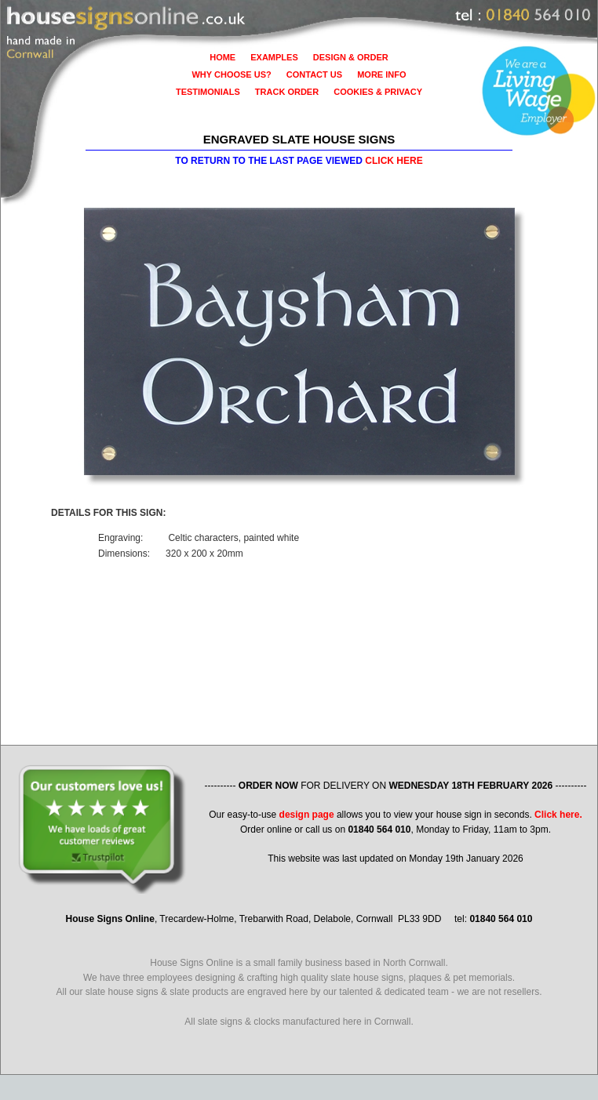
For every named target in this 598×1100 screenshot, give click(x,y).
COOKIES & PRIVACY (378, 91)
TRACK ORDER (287, 91)
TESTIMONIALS (208, 91)
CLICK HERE (393, 160)
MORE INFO (381, 74)
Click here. (558, 814)
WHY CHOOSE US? (231, 74)
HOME (222, 57)
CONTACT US (314, 74)
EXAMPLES (274, 57)
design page (306, 814)
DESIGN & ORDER (350, 57)
